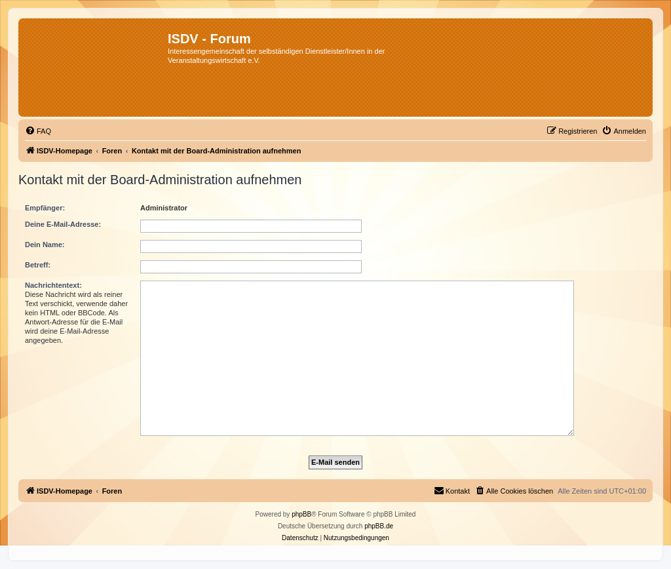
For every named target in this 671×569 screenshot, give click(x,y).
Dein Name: (45, 244)
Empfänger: (45, 208)
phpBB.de (378, 526)
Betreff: (37, 265)
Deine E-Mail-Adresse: (63, 224)
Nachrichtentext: (53, 285)
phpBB (301, 514)
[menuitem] (38, 131)
